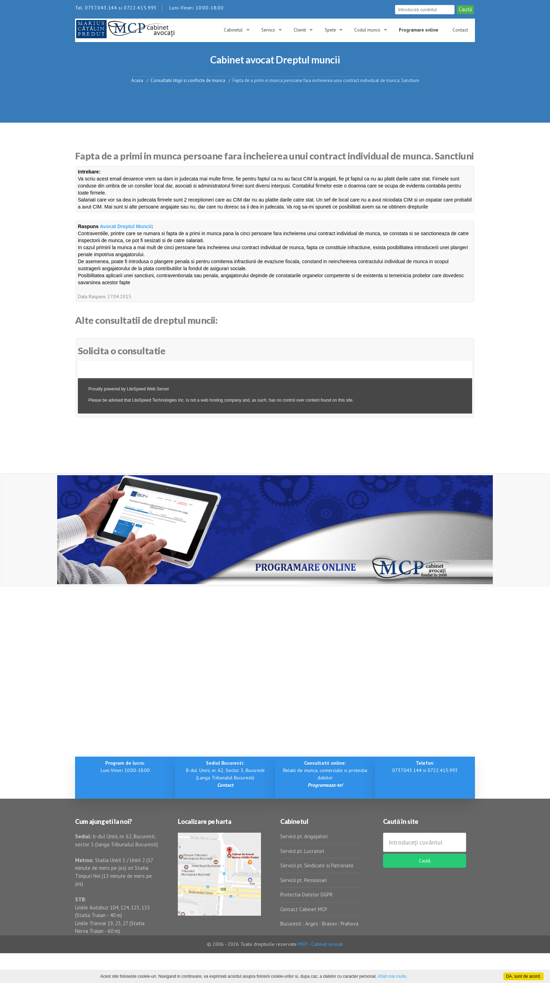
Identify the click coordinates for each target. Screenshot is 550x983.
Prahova (349, 923)
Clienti (300, 30)
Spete (330, 30)
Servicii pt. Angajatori (304, 836)
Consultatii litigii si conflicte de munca (187, 80)
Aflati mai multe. (392, 976)
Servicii (268, 30)
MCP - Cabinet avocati (320, 944)
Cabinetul (233, 30)
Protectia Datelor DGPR (306, 894)
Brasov (329, 923)
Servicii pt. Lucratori (302, 851)
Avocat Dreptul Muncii (126, 226)
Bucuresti (291, 923)
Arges (311, 923)
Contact (460, 30)
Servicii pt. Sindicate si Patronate (317, 865)
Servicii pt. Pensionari (303, 880)
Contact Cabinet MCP (303, 909)
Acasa (137, 80)
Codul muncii (367, 30)
